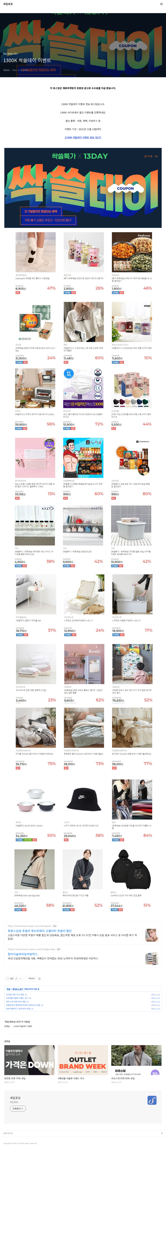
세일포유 (8, 4)
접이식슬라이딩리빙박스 (23, 999)
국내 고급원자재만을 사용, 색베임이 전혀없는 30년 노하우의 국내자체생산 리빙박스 (53, 1003)
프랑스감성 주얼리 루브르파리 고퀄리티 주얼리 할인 (40, 976)
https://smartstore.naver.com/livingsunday (31, 994)
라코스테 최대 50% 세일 (16, 1046)
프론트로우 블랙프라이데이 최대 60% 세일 (23, 1050)
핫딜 (8, 1034)
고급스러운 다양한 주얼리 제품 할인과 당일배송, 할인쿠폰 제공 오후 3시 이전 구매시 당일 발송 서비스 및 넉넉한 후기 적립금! (72, 981)
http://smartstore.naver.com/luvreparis (29, 971)
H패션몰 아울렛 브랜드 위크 (17, 1042)
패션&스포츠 (18, 1034)
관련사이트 (8, 1178)
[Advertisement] (83, 940)
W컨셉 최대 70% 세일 (15, 1039)
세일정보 (14, 1146)
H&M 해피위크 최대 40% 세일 (18, 1053)
